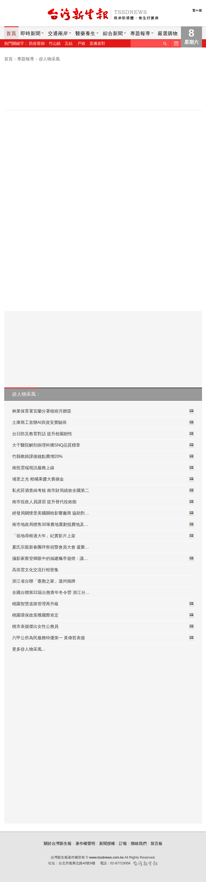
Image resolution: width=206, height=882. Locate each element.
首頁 (11, 33)
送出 (165, 43)
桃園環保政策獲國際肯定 (103, 615)
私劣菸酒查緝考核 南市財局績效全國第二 (103, 490)
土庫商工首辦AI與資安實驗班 (103, 422)
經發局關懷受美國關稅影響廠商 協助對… (103, 513)
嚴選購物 (168, 33)
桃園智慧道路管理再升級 (103, 604)
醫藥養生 (85, 33)
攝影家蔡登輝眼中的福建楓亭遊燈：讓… (103, 558)
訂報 (123, 843)
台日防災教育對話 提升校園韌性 (103, 434)
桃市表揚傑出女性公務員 (103, 626)
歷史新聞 (175, 43)
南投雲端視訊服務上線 (103, 468)
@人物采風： (26, 394)
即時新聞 (31, 33)
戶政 (81, 43)
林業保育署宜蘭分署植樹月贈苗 (103, 411)
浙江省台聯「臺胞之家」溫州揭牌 (43, 581)
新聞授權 (107, 843)
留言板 (156, 843)
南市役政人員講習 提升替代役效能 (103, 502)
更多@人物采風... (28, 649)
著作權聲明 (85, 843)
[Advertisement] (107, 91)
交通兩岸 (58, 33)
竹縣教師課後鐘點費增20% (103, 456)
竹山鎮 (55, 43)
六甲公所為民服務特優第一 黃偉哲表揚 (103, 638)
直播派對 (97, 43)
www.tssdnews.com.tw (106, 857)
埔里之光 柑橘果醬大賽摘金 (103, 479)
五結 (69, 43)
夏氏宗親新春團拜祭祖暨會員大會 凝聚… (50, 547)
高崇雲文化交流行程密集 (35, 570)
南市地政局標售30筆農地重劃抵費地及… (103, 524)
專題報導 (140, 33)
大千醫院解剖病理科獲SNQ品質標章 (103, 445)
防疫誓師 (37, 43)
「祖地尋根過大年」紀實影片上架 (103, 536)
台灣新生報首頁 (103, 14)
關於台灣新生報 (57, 843)
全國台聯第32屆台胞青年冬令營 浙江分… (51, 592)
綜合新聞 (113, 33)
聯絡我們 (139, 843)
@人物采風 (49, 59)
